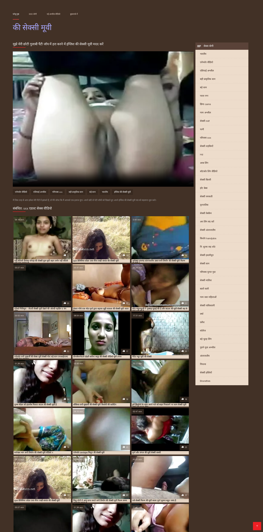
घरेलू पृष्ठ (16, 14)
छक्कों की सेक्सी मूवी (90, 494)
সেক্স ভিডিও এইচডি (89, 506)
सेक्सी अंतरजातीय (208, 230)
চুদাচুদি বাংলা (111, 506)
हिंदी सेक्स (181, 521)
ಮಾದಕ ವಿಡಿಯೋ (59, 509)
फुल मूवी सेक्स (198, 518)
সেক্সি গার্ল (139, 515)
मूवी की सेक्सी (192, 496)
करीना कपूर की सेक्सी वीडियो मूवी (165, 492)
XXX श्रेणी (33, 14)
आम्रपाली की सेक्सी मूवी (61, 492)
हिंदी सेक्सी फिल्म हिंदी (157, 509)
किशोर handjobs (208, 238)
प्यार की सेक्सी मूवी (208, 494)
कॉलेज (203, 331)
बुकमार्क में (74, 14)
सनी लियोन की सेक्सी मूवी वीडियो (36, 500)
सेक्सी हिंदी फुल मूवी (70, 515)
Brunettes (205, 381)
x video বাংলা (22, 506)
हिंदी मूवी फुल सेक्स (55, 523)
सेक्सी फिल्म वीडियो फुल (113, 512)
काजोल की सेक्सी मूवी (232, 492)
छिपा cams (205, 104)
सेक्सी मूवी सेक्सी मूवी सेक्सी (28, 523)
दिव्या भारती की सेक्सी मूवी (168, 494)
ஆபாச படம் (66, 506)
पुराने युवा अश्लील (207, 347)
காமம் (144, 521)
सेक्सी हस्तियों (206, 373)
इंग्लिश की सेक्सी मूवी (122, 192)
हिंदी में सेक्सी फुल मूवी (95, 515)
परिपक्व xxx (205, 138)
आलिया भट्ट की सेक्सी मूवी (82, 492)
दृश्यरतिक (204, 205)
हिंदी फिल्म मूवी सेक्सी (161, 521)
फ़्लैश (202, 322)
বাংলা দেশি (62, 518)
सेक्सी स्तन (204, 264)
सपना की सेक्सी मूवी (115, 500)
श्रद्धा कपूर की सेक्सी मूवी (117, 498)
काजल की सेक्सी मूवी (188, 492)
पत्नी (202, 129)
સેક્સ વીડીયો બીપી (150, 518)
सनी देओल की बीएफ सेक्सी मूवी (173, 498)
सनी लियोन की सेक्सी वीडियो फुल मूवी (64, 500)
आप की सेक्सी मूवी (42, 492)
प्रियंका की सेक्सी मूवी (226, 494)
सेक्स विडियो (50, 515)
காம (73, 518)
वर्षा (201, 314)
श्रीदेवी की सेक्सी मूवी (137, 498)
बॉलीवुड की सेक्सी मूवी (108, 496)
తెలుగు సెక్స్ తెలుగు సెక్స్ (209, 506)
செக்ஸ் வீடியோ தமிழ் (105, 523)
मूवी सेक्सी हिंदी (187, 512)
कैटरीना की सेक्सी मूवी (21, 494)
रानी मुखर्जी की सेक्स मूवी (35, 498)
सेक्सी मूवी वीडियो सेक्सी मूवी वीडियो (70, 521)
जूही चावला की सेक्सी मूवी (128, 494)
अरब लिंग (204, 163)
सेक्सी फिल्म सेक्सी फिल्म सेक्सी (175, 506)
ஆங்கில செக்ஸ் (132, 509)
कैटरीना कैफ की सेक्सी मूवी (70, 494)
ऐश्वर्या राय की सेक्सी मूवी (141, 492)
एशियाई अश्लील (207, 71)
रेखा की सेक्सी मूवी (77, 498)
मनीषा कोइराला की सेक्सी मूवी (130, 496)
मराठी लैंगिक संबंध (191, 526)
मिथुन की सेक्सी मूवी (176, 496)
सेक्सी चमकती (206, 196)
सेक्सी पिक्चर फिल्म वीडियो (141, 526)
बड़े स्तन (203, 87)
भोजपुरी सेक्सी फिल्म (219, 518)
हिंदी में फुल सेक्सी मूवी (41, 518)
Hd (201, 155)
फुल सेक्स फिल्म (38, 509)
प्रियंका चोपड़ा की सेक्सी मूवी (39, 496)
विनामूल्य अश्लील (22, 526)
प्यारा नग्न (204, 96)
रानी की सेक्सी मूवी (229, 496)
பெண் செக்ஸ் (202, 509)
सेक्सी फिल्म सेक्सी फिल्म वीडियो (51, 526)
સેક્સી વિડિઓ (129, 523)
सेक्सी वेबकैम (206, 213)
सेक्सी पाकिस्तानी (207, 305)
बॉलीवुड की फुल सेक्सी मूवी (87, 496)
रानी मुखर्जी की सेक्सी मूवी (57, 498)
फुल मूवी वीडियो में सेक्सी (107, 509)
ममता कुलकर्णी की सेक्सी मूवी (155, 496)
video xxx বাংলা (31, 515)
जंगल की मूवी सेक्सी (108, 494)
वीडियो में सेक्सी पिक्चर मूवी (161, 515)
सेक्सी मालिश (206, 280)
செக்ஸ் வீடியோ (81, 509)
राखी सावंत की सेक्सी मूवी (209, 496)
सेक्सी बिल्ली (205, 180)
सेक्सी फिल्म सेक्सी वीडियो (228, 521)
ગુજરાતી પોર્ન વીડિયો (228, 523)
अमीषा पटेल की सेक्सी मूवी (23, 492)
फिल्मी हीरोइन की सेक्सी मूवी (63, 496)
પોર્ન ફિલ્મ (169, 518)
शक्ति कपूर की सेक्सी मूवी (96, 498)
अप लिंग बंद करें (207, 222)
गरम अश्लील (205, 113)
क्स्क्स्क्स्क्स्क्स (147, 506)
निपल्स (203, 364)
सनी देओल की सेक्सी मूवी (197, 498)
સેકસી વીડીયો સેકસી (60, 512)
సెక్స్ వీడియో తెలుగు (82, 526)
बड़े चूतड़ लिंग (205, 339)
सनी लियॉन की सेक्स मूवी (218, 498)
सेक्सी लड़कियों (206, 146)
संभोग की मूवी (153, 498)
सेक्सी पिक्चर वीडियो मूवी (92, 518)
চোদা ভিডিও (129, 518)
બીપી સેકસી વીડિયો (44, 506)
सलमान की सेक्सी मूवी (134, 500)
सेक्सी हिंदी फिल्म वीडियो (154, 523)
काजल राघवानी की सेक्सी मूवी (210, 492)
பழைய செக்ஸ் (223, 509)
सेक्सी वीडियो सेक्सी (120, 515)
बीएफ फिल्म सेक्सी (181, 509)
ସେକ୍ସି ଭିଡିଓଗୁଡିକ (188, 515)
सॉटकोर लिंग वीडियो (208, 171)
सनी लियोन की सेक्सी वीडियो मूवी (93, 500)
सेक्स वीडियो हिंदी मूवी (202, 523)
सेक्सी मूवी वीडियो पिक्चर (210, 512)
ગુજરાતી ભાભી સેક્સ (86, 512)
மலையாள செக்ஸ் (200, 521)
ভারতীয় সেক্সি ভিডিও (214, 515)
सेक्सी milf (204, 121)
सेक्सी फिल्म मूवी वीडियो (141, 512)
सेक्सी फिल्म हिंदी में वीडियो (110, 526)
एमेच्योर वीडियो (206, 62)
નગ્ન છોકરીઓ (129, 506)
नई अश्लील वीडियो (53, 14)
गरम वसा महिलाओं (208, 297)
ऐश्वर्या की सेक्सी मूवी (121, 492)
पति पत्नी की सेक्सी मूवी (189, 494)
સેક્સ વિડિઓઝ (178, 523)
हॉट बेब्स (203, 188)
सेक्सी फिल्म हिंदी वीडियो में (123, 521)
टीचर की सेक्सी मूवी (147, 494)
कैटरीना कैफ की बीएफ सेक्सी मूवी (44, 494)
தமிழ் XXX (19, 518)
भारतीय (203, 54)
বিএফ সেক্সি (232, 506)
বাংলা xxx (114, 518)
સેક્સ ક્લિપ (99, 521)
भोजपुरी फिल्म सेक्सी (37, 521)
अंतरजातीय (205, 356)
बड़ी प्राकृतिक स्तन (207, 79)
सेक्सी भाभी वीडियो (166, 512)
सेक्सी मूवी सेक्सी (237, 515)
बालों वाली (204, 289)
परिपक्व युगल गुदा (208, 272)
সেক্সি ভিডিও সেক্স (79, 523)
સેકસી (161, 526)
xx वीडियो (183, 518)
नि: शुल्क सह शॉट (208, 247)
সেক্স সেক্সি (173, 526)
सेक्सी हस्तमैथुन (207, 255)
